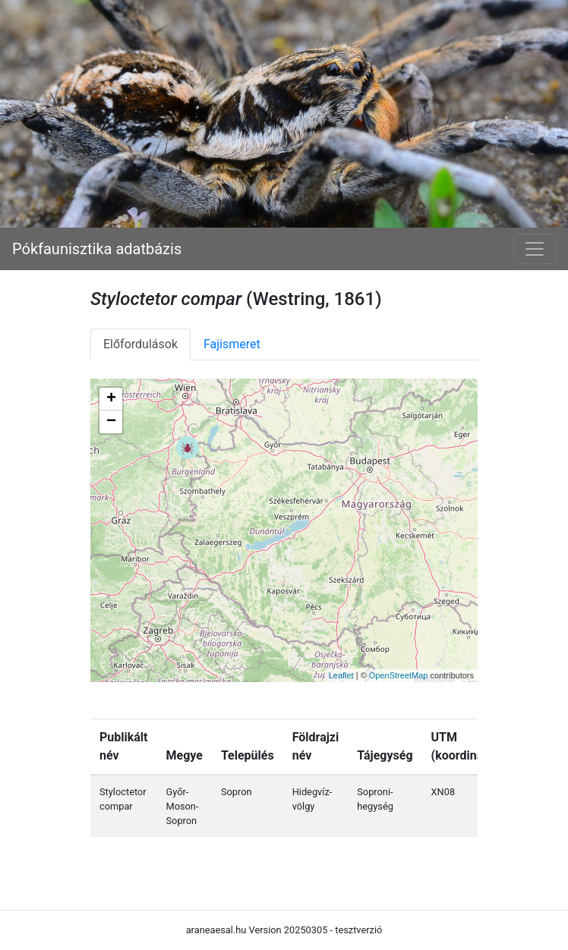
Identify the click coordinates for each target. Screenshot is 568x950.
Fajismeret (232, 344)
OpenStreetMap (398, 675)
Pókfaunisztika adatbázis (96, 249)
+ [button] (111, 399)
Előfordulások (140, 344)
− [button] (111, 422)
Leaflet (341, 675)
